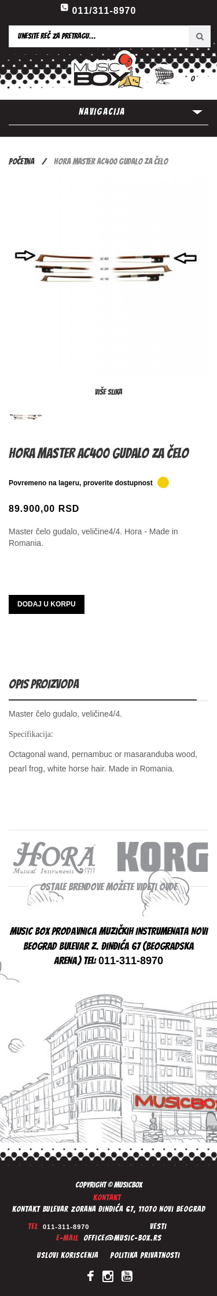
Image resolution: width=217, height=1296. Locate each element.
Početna (21, 161)
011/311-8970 (104, 11)
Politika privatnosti (145, 1255)
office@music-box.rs (122, 1238)
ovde (168, 886)
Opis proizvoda (44, 684)
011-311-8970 (66, 1226)
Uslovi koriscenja (67, 1255)
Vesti (158, 1226)
